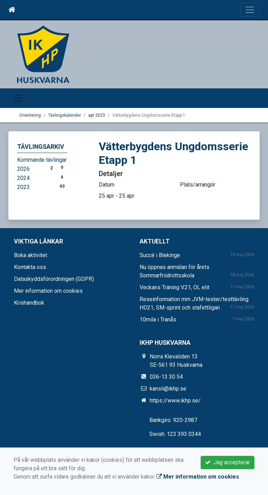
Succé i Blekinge (160, 255)
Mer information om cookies (48, 290)
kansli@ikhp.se (168, 388)
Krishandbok (29, 302)
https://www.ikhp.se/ (175, 400)
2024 (23, 178)
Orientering (30, 115)
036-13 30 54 (166, 376)
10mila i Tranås (158, 319)
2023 (23, 187)
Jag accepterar (227, 462)
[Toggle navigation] (250, 10)
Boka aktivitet (30, 255)
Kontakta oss (30, 267)
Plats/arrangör (197, 184)
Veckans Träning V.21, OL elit (174, 287)
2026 (23, 169)
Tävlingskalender (64, 115)
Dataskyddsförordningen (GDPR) (54, 279)
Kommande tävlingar (42, 159)
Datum (106, 184)
